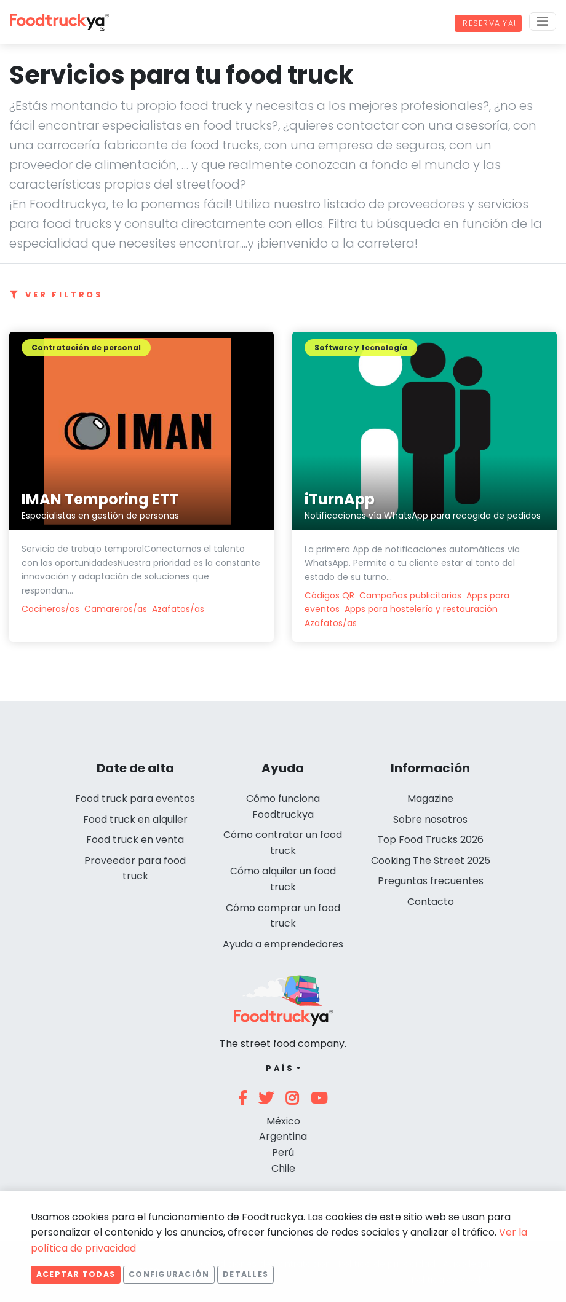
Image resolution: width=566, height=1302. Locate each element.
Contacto (430, 902)
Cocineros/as (50, 609)
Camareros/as (115, 609)
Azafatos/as (178, 609)
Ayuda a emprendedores (283, 944)
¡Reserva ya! (488, 23)
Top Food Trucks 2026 (430, 840)
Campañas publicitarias (410, 595)
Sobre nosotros (430, 819)
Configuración (169, 1274)
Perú (283, 1152)
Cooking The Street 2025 (430, 860)
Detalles (245, 1274)
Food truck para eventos (135, 798)
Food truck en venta (135, 840)
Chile (283, 1168)
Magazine (430, 798)
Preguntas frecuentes (431, 881)
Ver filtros (56, 294)
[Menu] (542, 21)
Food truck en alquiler (135, 819)
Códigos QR (329, 595)
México (283, 1121)
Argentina (283, 1136)
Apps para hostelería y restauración (421, 609)
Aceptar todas (75, 1274)
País (280, 1068)
